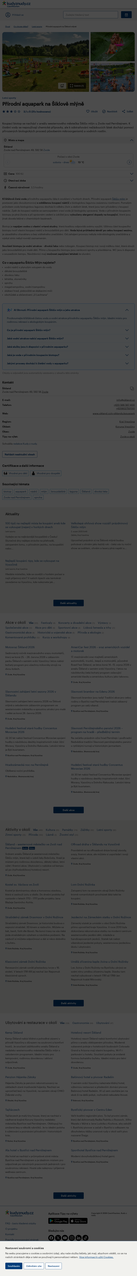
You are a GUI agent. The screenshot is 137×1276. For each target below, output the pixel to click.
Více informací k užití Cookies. (96, 1257)
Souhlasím (14, 1266)
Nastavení (53, 1266)
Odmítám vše (34, 1266)
